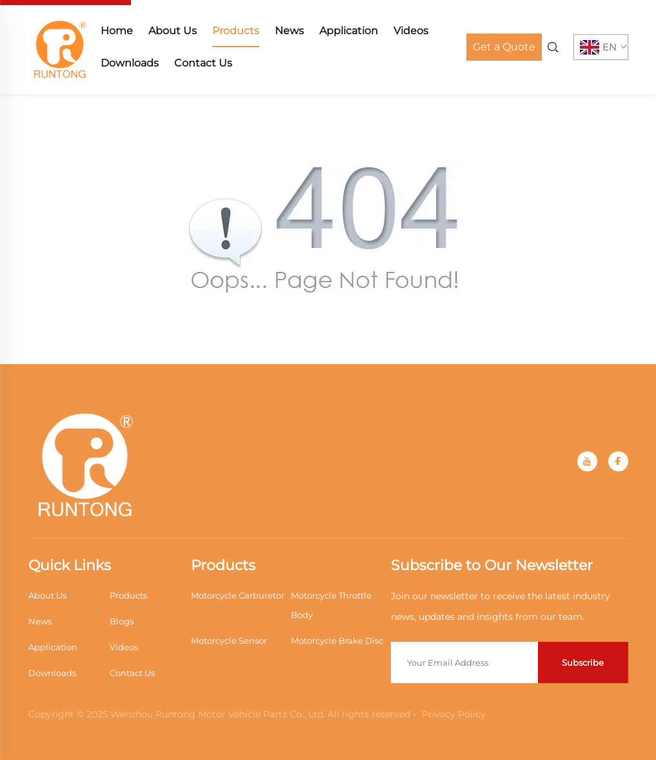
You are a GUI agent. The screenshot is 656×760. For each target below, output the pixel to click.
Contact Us (203, 63)
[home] (60, 46)
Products (235, 31)
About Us (172, 31)
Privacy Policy (454, 714)
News (289, 31)
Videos (410, 31)
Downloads (130, 63)
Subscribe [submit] (583, 662)
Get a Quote (504, 47)
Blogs (122, 621)
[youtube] (587, 461)
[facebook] (618, 461)
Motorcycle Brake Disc (337, 640)
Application (348, 31)
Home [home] (117, 31)
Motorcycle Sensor (229, 640)
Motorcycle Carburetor (237, 595)
